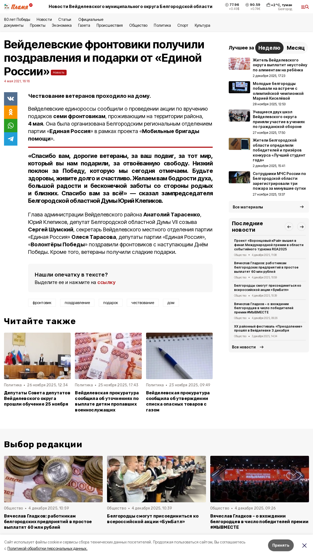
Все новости (244, 347)
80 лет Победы (17, 19)
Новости (44, 19)
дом (170, 302)
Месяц (296, 48)
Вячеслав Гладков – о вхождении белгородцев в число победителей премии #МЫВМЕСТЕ (263, 308)
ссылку (106, 282)
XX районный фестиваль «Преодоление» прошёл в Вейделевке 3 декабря (268, 328)
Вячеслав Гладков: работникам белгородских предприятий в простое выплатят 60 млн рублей (266, 267)
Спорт (182, 25)
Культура (202, 25)
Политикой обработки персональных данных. (47, 548)
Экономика (61, 25)
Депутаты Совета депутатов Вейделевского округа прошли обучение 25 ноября (37, 398)
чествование (142, 302)
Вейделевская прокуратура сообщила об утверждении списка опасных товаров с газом (178, 401)
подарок (110, 302)
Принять (280, 545)
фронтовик (42, 302)
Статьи (65, 19)
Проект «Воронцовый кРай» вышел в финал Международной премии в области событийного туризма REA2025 (268, 245)
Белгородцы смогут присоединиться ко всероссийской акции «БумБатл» (267, 287)
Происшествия (110, 25)
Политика (162, 25)
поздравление (77, 302)
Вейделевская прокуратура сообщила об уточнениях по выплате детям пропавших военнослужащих (107, 401)
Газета (84, 25)
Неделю (269, 48)
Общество (138, 25)
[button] (289, 226)
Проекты (37, 25)
